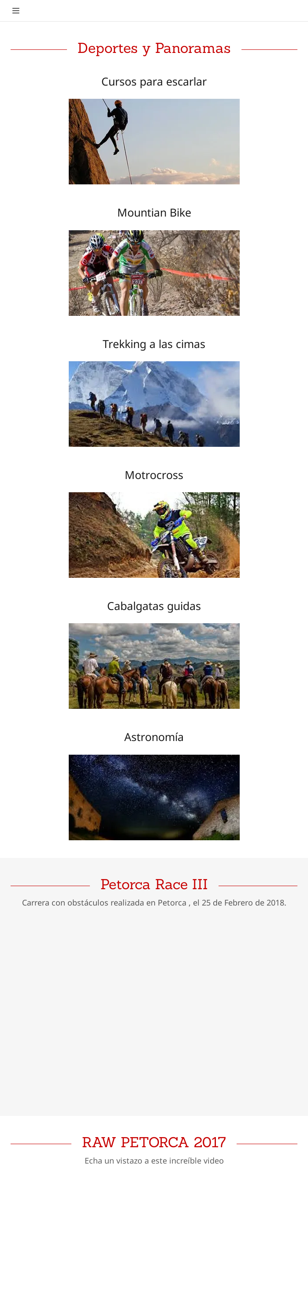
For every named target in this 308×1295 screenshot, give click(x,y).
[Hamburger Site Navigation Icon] (16, 10)
